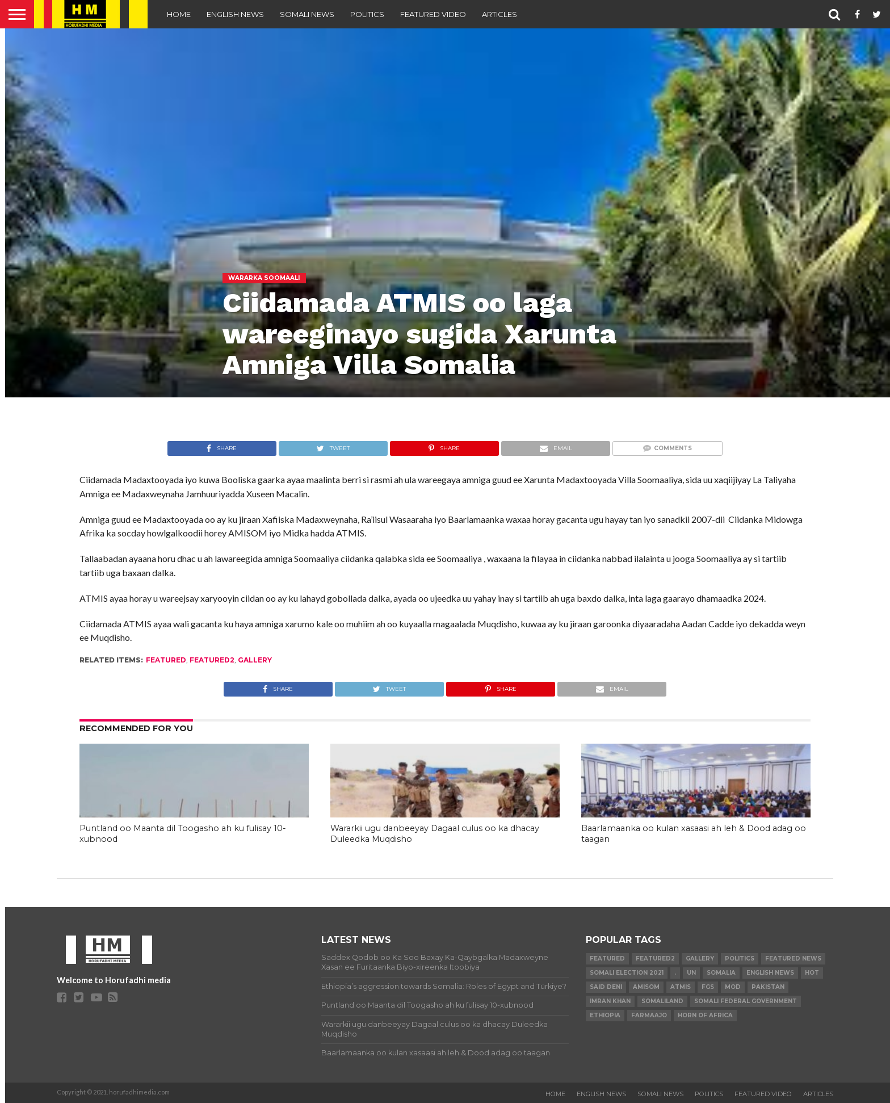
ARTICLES (499, 14)
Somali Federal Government (745, 1001)
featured (166, 660)
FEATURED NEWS (793, 958)
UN (691, 972)
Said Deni (606, 987)
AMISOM (646, 987)
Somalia (721, 972)
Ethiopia (605, 1015)
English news (770, 972)
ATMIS (680, 987)
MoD (733, 987)
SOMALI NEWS (307, 14)
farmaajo (649, 1015)
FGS (708, 987)
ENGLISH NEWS (235, 14)
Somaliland (662, 1001)
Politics (739, 958)
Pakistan (768, 987)
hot (812, 972)
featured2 (212, 660)
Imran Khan (610, 1001)
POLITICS (367, 14)
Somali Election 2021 (627, 972)
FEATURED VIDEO (433, 14)
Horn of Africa (705, 1015)
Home (179, 14)
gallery (255, 660)
